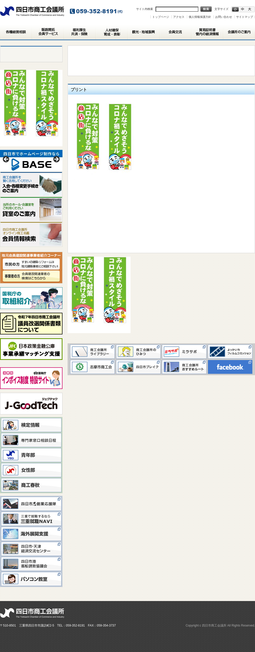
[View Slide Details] (31, 161)
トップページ (160, 16)
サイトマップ (244, 16)
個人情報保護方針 (200, 16)
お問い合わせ (223, 16)
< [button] (6, 159)
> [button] (56, 159)
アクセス (178, 16)
